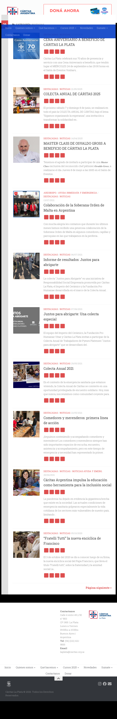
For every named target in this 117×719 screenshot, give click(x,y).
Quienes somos (24, 28)
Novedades (86, 28)
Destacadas (51, 52)
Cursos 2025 (67, 28)
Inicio (8, 28)
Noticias (65, 52)
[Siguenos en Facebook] (105, 702)
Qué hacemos (46, 28)
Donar (26, 35)
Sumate (101, 28)
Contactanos (12, 35)
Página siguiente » (99, 605)
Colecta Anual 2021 (59, 386)
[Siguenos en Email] (110, 702)
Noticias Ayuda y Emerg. (87, 489)
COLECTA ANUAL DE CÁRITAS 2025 (72, 112)
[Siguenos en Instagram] (100, 702)
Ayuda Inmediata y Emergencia (77, 210)
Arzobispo (50, 210)
